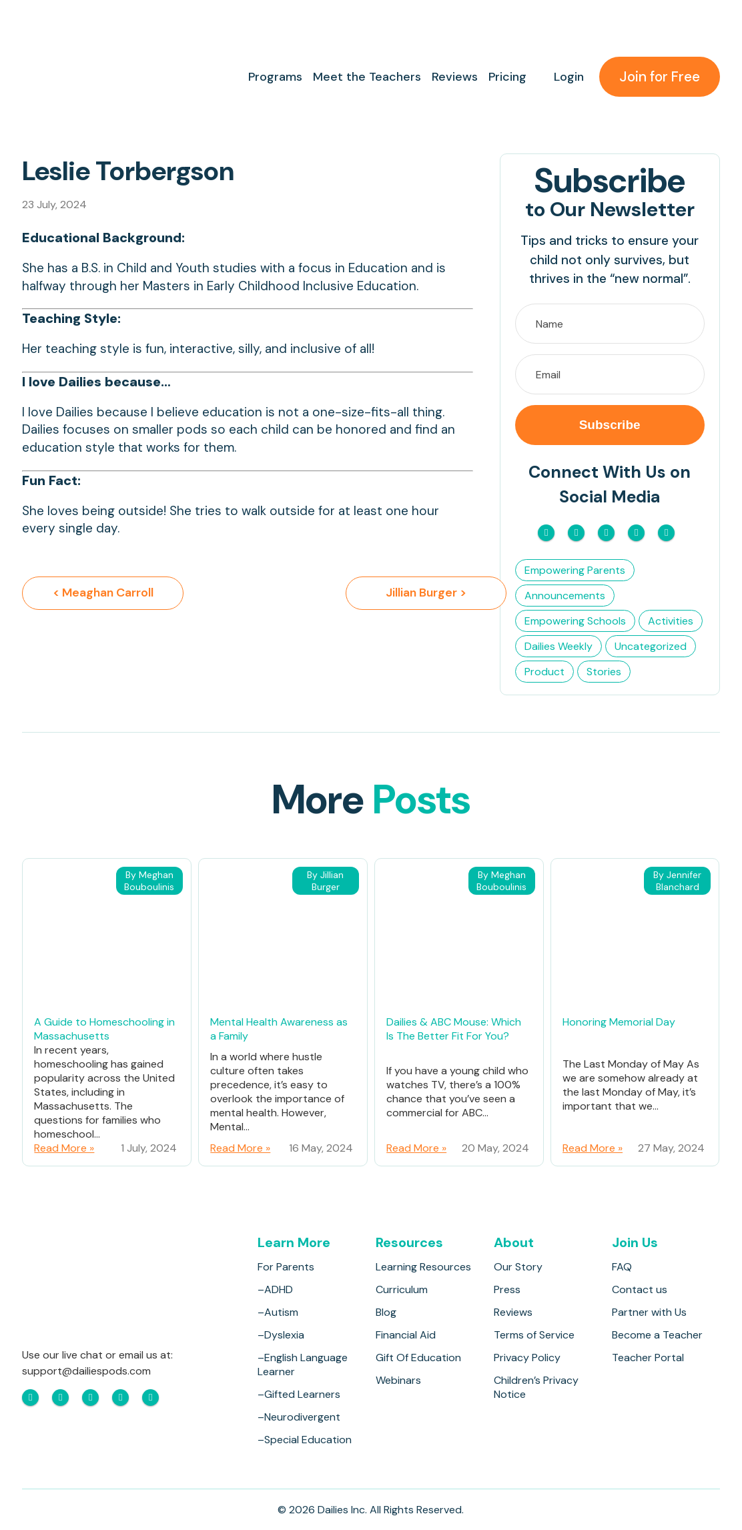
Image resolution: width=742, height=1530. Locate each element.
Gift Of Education (418, 1358)
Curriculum (402, 1289)
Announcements (564, 596)
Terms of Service (534, 1335)
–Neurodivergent (299, 1417)
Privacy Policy (527, 1358)
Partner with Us (649, 1312)
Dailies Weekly (558, 646)
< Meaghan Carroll (103, 593)
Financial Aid (406, 1335)
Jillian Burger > (392, 593)
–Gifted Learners (299, 1394)
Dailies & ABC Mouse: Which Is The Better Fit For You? (453, 1029)
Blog (386, 1312)
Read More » (64, 1148)
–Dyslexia (281, 1335)
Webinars (398, 1380)
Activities (670, 621)
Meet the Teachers (366, 77)
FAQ (622, 1267)
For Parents (286, 1267)
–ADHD (275, 1289)
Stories (604, 672)
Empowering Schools (575, 621)
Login (568, 77)
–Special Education (305, 1440)
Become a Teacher (657, 1335)
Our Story (518, 1267)
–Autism (278, 1312)
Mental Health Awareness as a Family (279, 1029)
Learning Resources (423, 1267)
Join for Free (659, 76)
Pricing (507, 77)
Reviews (454, 77)
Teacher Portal (648, 1358)
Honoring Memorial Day (619, 1022)
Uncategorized (651, 646)
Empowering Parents (574, 570)
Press (507, 1289)
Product (544, 672)
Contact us (639, 1289)
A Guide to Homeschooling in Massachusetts (104, 1029)
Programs (275, 77)
